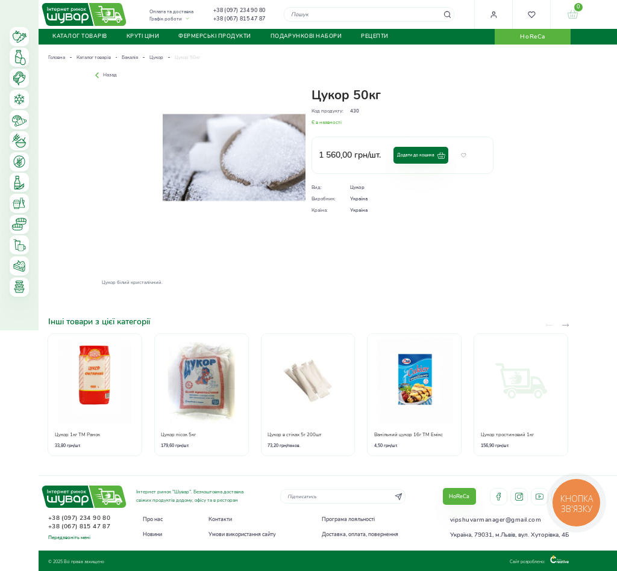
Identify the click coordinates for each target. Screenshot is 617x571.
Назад (104, 75)
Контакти (220, 519)
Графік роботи (165, 19)
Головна (56, 57)
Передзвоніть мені (69, 537)
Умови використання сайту (242, 534)
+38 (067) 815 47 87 (239, 18)
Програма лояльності (348, 519)
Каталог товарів (94, 57)
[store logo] (84, 14)
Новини (152, 534)
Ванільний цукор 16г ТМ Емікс (408, 434)
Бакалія (130, 57)
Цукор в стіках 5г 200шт (295, 434)
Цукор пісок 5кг (178, 434)
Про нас (153, 519)
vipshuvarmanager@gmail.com (495, 520)
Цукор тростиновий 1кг (507, 434)
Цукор (156, 57)
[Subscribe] (398, 496)
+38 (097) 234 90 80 (239, 10)
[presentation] (565, 325)
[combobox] (369, 14)
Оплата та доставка (171, 11)
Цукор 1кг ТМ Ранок (77, 434)
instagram (519, 496)
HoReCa (532, 36)
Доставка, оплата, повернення (360, 534)
